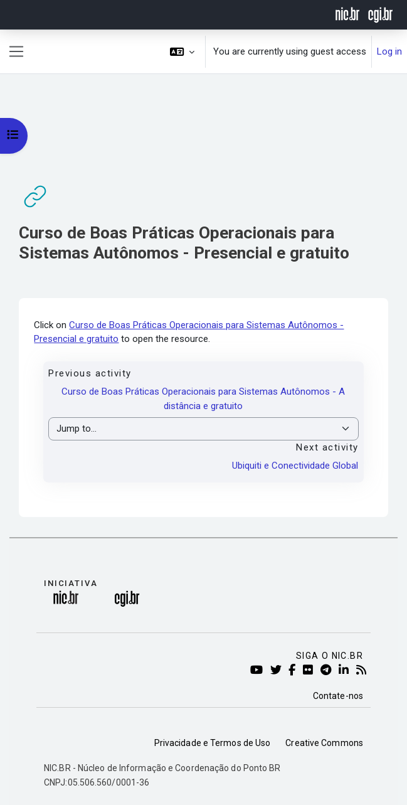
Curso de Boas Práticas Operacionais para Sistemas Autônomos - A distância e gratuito (203, 399)
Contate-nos (338, 696)
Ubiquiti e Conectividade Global (295, 465)
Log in (389, 51)
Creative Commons (324, 743)
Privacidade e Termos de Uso (212, 743)
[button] (182, 51)
